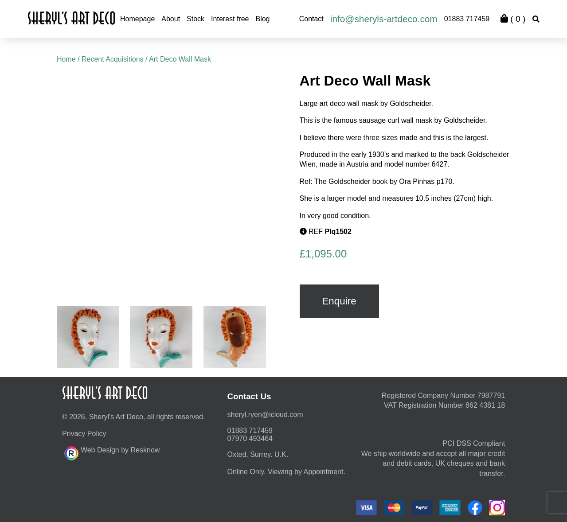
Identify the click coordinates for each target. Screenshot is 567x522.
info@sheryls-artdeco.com (384, 19)
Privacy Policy (84, 433)
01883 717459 (466, 19)
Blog (262, 19)
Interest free (230, 19)
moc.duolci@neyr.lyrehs (265, 414)
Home (66, 59)
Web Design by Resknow (112, 452)
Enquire (339, 301)
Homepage (137, 19)
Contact (311, 19)
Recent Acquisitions (113, 59)
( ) (513, 18)
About (170, 19)
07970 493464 (250, 438)
